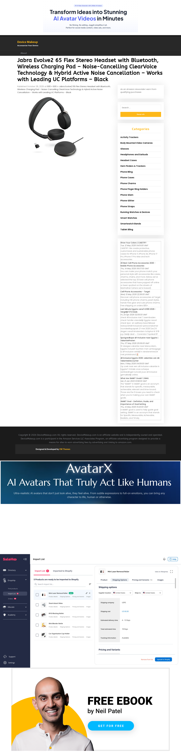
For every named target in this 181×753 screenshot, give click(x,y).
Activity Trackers (129, 137)
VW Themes (64, 449)
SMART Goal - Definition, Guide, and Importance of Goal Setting (137, 402)
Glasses (124, 148)
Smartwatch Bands (130, 223)
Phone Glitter (127, 200)
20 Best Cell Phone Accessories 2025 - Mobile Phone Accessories (138, 264)
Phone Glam (126, 195)
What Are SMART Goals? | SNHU (135, 378)
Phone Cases (127, 177)
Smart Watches (128, 218)
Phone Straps (127, 206)
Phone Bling (126, 171)
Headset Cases (128, 160)
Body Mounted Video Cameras (136, 143)
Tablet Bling (126, 229)
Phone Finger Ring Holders (134, 189)
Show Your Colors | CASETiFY (133, 242)
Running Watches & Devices (135, 212)
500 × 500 (52, 86)
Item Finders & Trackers (132, 166)
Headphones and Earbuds (134, 154)
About (24, 53)
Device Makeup (27, 42)
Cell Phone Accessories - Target (135, 291)
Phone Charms (128, 183)
